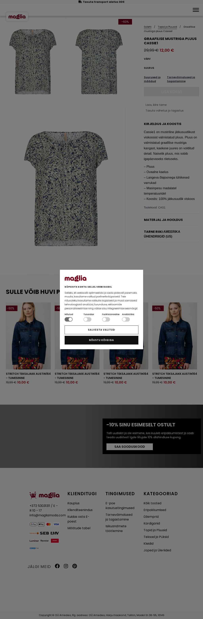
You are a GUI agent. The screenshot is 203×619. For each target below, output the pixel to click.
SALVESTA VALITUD (101, 329)
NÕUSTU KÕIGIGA (101, 340)
